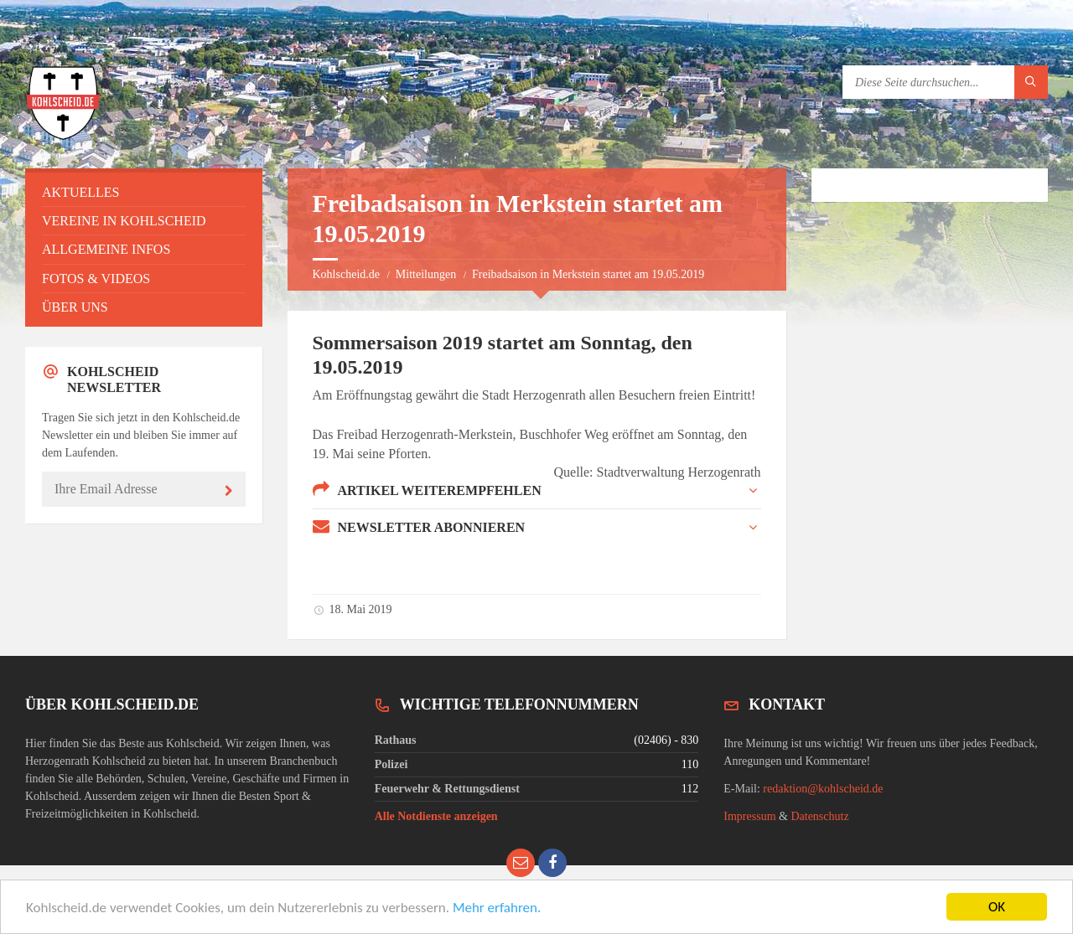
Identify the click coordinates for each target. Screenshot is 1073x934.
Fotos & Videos (96, 278)
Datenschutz (819, 816)
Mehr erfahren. (497, 908)
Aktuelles (80, 192)
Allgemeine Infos (106, 249)
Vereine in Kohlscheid (124, 221)
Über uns (75, 307)
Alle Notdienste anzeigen (436, 816)
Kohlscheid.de (346, 274)
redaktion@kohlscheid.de (823, 788)
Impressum (749, 816)
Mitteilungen (426, 274)
